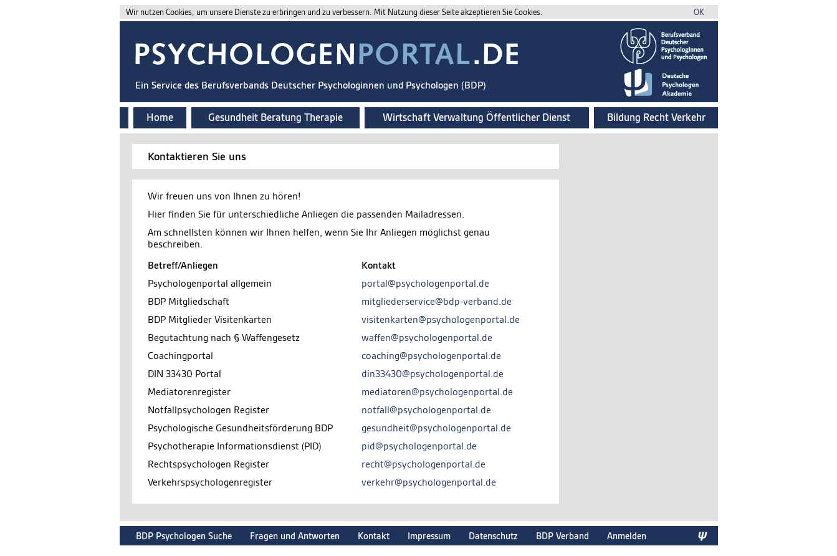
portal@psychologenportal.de (425, 283)
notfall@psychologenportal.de (426, 410)
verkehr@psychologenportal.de (428, 482)
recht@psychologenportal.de (423, 464)
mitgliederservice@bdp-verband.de (436, 301)
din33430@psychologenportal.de (432, 374)
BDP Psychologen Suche (184, 535)
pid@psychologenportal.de (419, 446)
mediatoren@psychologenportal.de (437, 392)
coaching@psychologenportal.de (431, 356)
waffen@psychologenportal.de (426, 337)
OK (699, 12)
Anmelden (626, 535)
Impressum (429, 535)
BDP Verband (562, 535)
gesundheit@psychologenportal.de (436, 428)
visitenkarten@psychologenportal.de (440, 319)
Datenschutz (493, 535)
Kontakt (374, 535)
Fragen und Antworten (295, 535)
